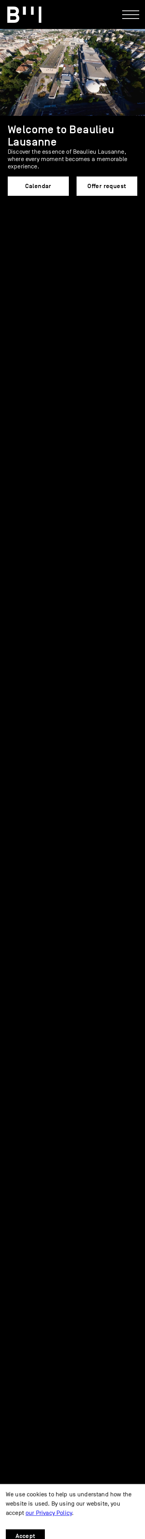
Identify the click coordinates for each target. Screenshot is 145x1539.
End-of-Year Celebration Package (62, 656)
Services (27, 674)
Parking (16, 1461)
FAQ (20, 692)
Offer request (106, 186)
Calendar (38, 186)
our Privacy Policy (49, 1525)
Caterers (77, 674)
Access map (23, 1444)
